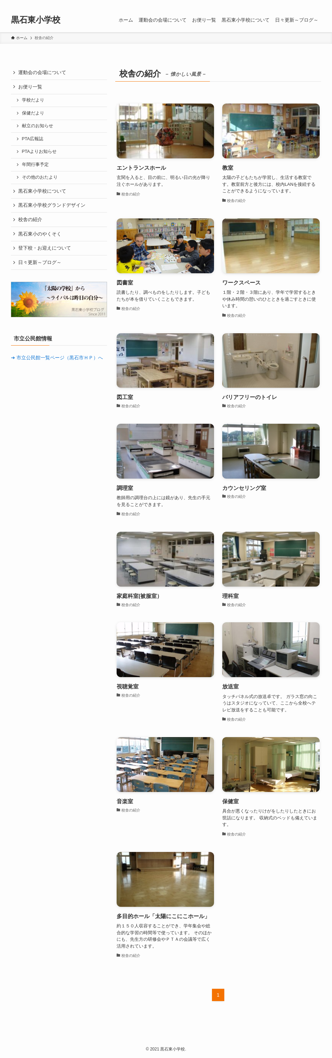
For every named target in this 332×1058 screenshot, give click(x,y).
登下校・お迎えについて (44, 248)
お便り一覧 (30, 86)
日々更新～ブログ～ (39, 262)
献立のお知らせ (37, 125)
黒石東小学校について (42, 191)
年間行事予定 (35, 164)
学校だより (33, 100)
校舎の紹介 (30, 219)
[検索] (316, 4)
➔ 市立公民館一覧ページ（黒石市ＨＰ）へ (57, 357)
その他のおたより (40, 177)
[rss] (307, 4)
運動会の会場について (42, 72)
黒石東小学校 (35, 20)
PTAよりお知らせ (39, 151)
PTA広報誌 (33, 138)
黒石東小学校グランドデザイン (51, 205)
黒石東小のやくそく (39, 234)
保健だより (33, 113)
